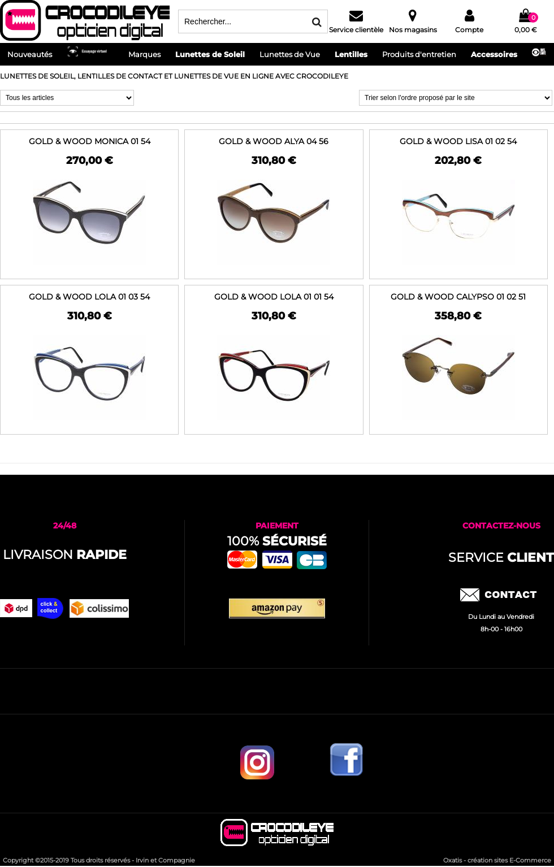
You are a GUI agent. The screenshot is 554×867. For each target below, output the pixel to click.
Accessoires (494, 54)
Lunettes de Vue (289, 54)
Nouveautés (29, 54)
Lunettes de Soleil (210, 54)
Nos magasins (413, 29)
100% (277, 541)
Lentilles (351, 54)
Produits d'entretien (419, 54)
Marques (144, 54)
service (501, 557)
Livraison (65, 554)
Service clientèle (356, 29)
